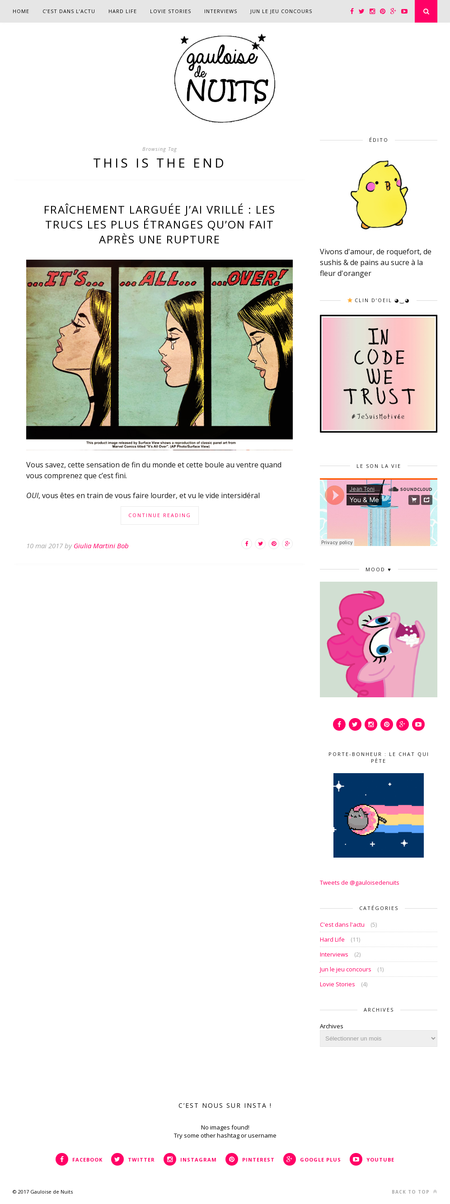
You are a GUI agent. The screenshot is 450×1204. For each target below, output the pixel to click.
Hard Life (122, 11)
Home (21, 11)
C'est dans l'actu (342, 924)
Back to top (414, 1191)
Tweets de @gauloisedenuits (359, 882)
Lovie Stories (170, 11)
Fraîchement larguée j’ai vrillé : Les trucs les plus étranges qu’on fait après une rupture (160, 224)
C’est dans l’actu (68, 11)
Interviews (220, 11)
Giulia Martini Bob (101, 545)
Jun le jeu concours (281, 11)
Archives (331, 1026)
